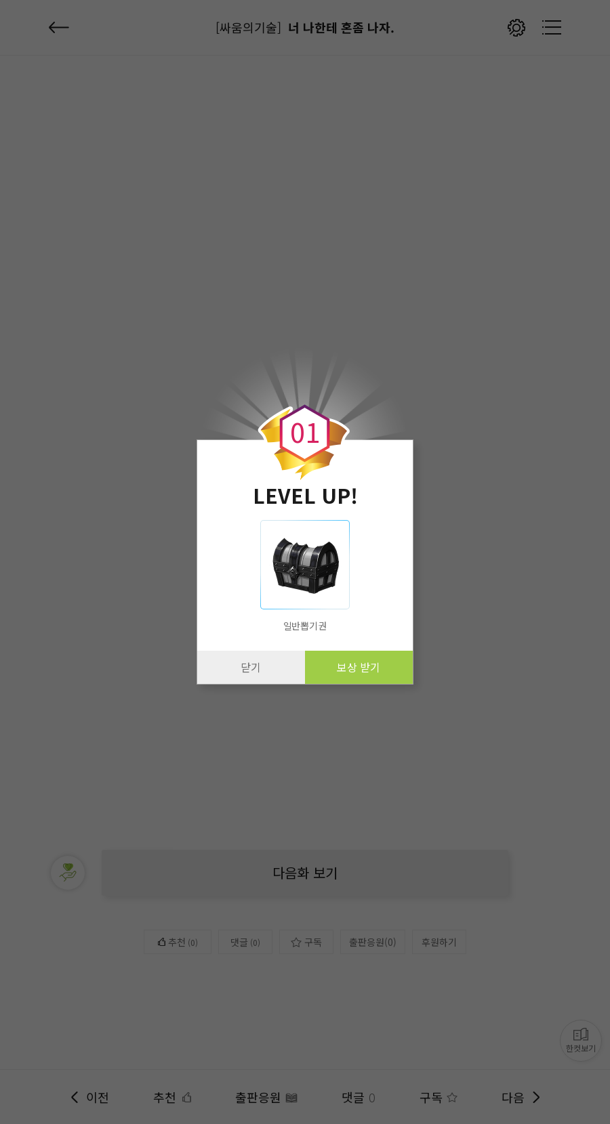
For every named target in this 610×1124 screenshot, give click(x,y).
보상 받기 (358, 667)
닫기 (251, 667)
